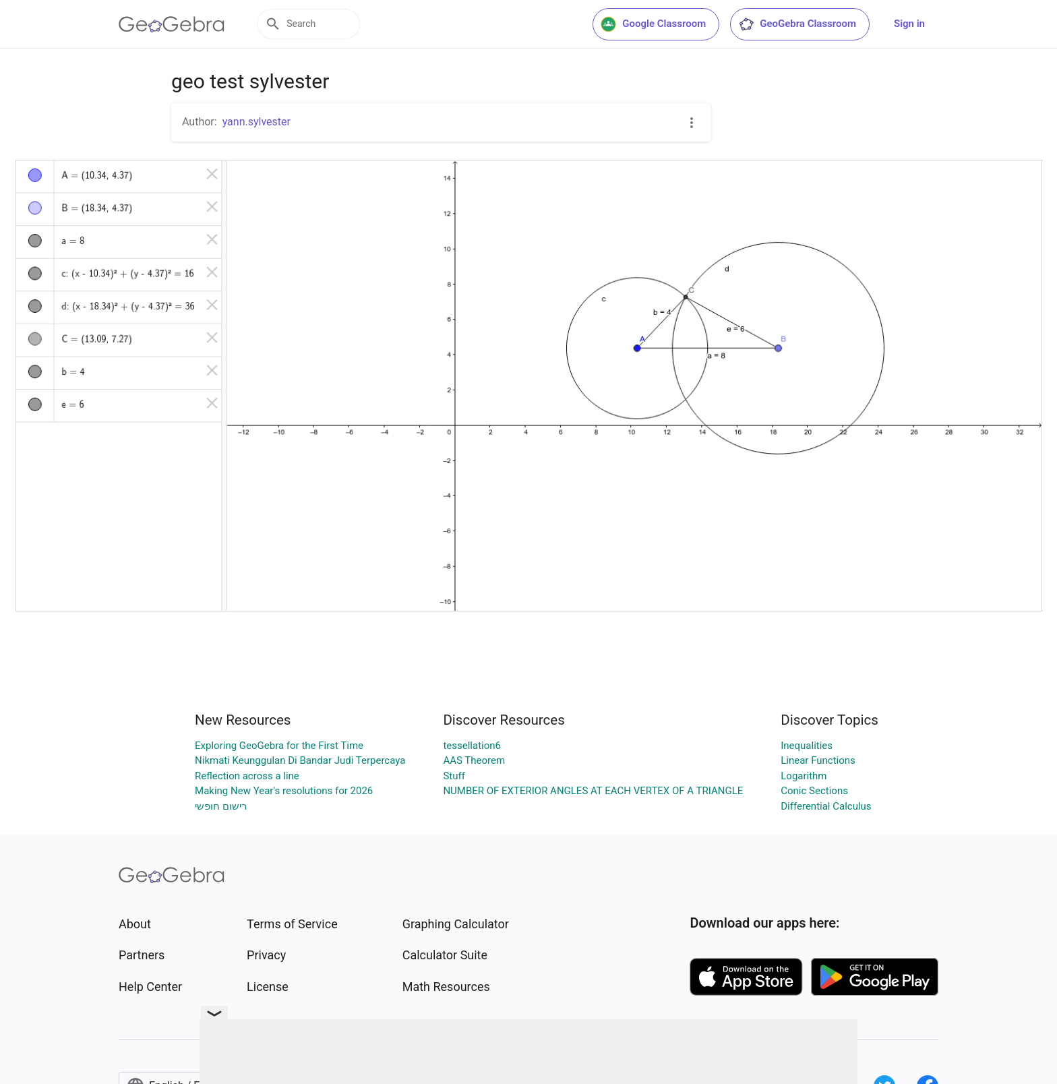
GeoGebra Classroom (797, 24)
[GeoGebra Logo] (171, 24)
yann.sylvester (256, 121)
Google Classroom (653, 24)
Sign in (909, 24)
